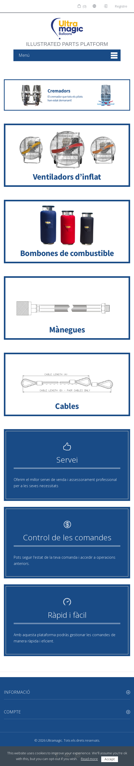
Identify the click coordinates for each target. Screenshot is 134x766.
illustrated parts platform (67, 41)
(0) (81, 6)
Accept (110, 759)
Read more (89, 758)
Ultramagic (54, 740)
